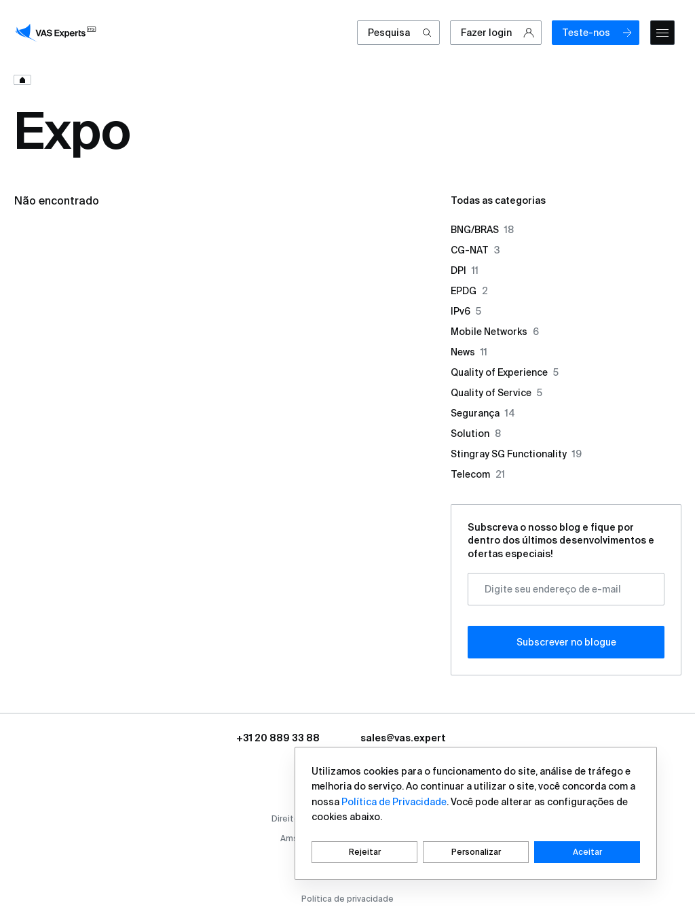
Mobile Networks (495, 331)
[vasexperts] (58, 32)
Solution (476, 433)
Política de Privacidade (394, 801)
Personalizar (476, 851)
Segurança (483, 413)
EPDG (469, 290)
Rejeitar (365, 851)
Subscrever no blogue (566, 642)
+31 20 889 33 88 (278, 737)
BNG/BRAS (482, 229)
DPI (464, 270)
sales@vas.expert (403, 737)
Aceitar (587, 851)
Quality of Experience (505, 372)
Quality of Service (496, 392)
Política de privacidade (347, 898)
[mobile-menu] (662, 32)
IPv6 (466, 311)
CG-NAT (475, 250)
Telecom (478, 474)
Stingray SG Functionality (516, 453)
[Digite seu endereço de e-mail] (566, 589)
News (469, 352)
